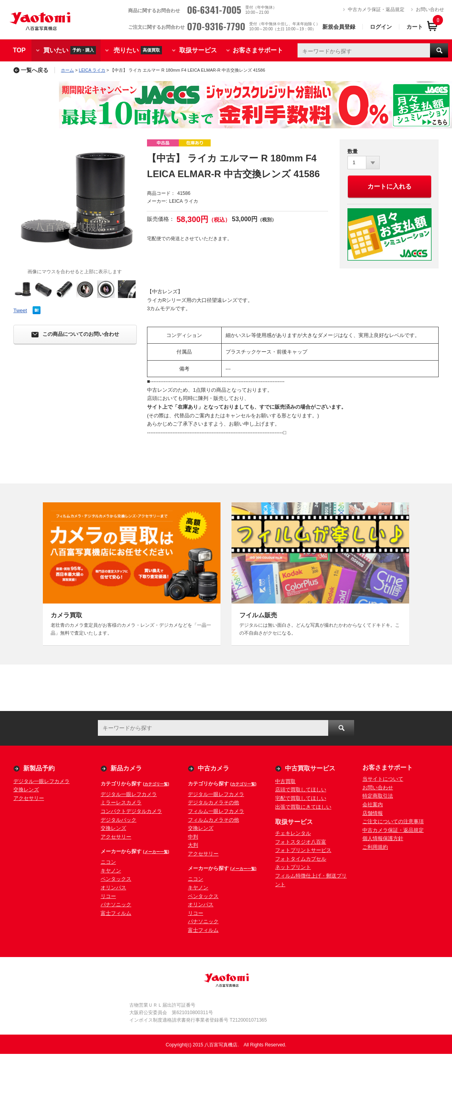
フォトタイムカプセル (300, 859)
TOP (19, 50)
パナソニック (116, 904)
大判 (193, 845)
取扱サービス (198, 50)
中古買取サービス (310, 768)
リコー (108, 896)
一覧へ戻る (30, 70)
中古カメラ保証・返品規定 (376, 9)
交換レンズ (26, 789)
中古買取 (285, 781)
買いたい (69, 50)
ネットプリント (293, 867)
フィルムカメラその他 (213, 820)
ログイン (381, 27)
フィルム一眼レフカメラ (216, 811)
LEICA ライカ (92, 70)
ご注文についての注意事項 (393, 821)
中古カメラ (213, 768)
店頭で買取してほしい (300, 789)
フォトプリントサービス (303, 850)
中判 (193, 837)
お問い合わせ (430, 9)
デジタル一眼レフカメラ (41, 781)
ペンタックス (116, 879)
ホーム (67, 70)
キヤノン (111, 871)
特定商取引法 (377, 796)
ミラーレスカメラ (121, 802)
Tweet (20, 310)
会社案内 (372, 804)
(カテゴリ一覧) (156, 784)
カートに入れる (389, 186)
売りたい (138, 50)
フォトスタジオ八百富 (300, 842)
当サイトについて (382, 779)
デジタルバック (118, 820)
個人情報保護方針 (382, 838)
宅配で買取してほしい (300, 798)
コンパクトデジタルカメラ (131, 811)
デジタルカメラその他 (213, 802)
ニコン (108, 862)
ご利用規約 (375, 847)
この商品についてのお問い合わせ (75, 334)
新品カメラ (126, 768)
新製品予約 (39, 768)
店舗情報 (372, 813)
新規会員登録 (338, 27)
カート (414, 27)
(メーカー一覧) (156, 852)
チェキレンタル (293, 833)
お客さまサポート (258, 50)
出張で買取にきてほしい (303, 807)
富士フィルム (116, 913)
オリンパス (113, 888)
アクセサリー (28, 798)
